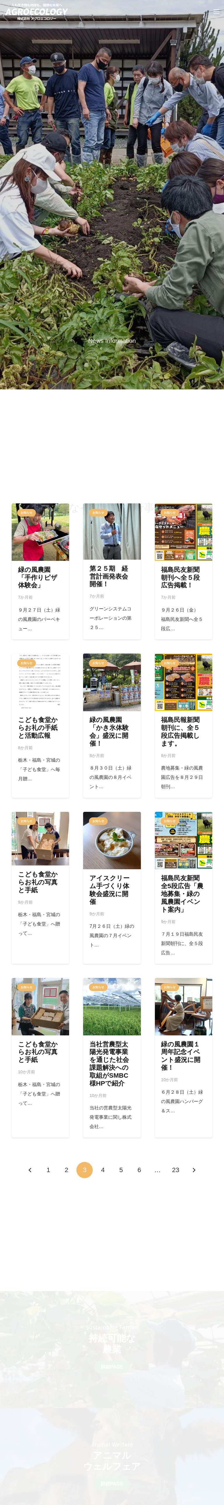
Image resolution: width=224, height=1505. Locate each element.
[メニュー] (216, 11)
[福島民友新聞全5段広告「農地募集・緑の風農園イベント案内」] (183, 888)
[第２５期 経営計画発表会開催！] (112, 571)
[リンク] (37, 11)
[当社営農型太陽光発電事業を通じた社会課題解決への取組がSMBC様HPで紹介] (112, 1058)
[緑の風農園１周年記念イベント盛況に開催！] (183, 1058)
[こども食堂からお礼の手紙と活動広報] (40, 726)
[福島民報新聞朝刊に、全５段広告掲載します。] (183, 726)
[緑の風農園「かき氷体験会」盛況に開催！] (112, 726)
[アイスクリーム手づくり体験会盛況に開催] (112, 888)
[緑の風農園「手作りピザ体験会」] (40, 571)
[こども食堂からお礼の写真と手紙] (40, 888)
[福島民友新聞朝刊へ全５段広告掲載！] (183, 571)
